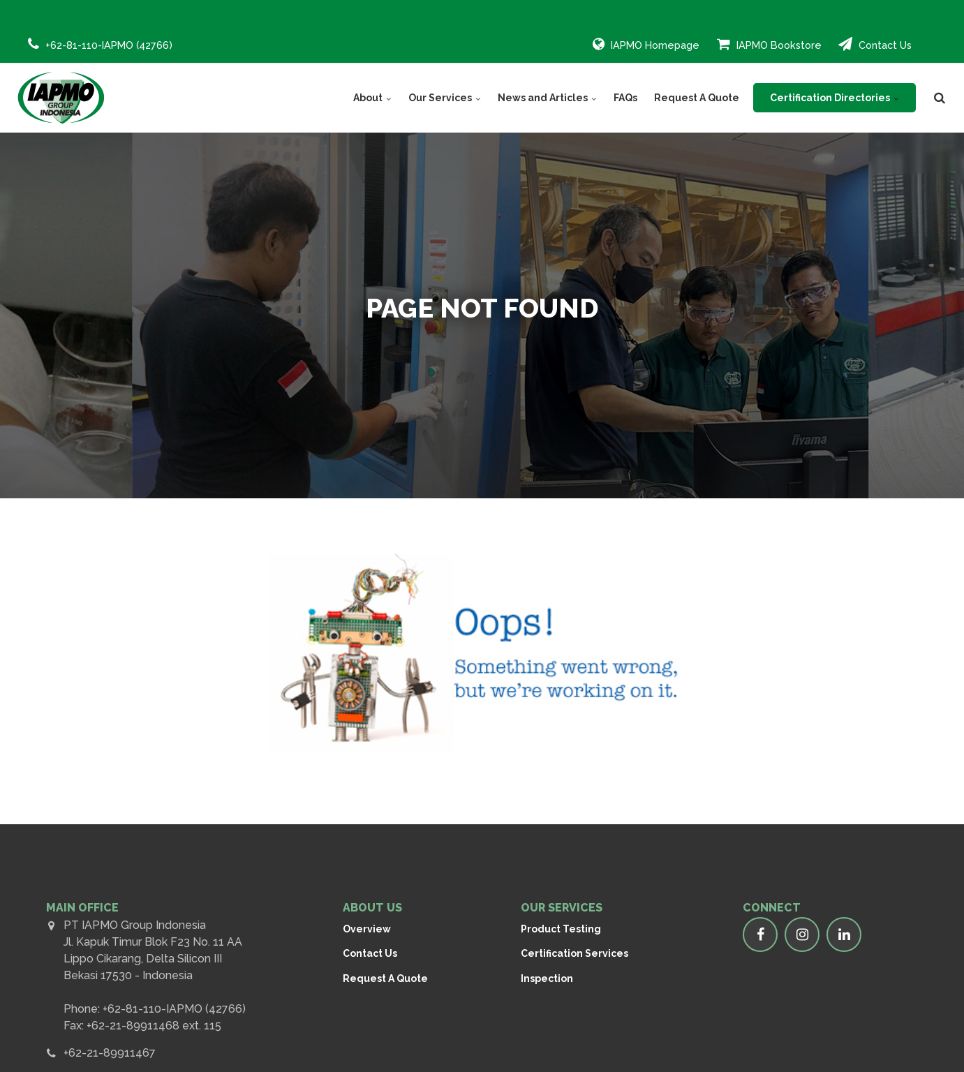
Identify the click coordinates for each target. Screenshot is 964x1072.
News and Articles (547, 97)
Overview (367, 929)
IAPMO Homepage (646, 44)
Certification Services (574, 953)
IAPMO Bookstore (769, 44)
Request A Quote (696, 97)
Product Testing (561, 929)
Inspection (547, 978)
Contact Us (875, 44)
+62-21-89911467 (110, 1052)
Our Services (444, 97)
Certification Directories (834, 97)
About (372, 97)
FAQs (625, 97)
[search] (940, 98)
